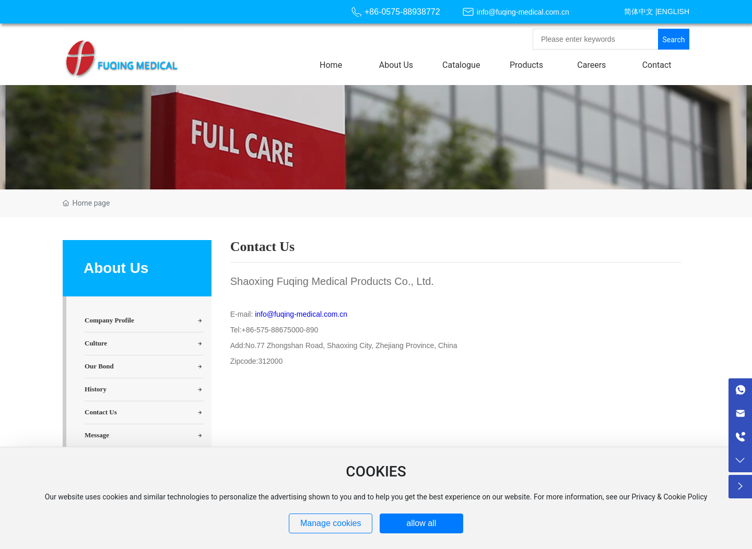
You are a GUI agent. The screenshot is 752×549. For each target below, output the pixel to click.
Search (673, 39)
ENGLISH (673, 11)
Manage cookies (330, 523)
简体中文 (638, 11)
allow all (421, 523)
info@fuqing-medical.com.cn (523, 12)
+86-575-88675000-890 (280, 330)
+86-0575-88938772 (402, 11)
